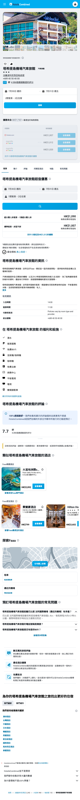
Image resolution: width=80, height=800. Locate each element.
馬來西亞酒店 (8, 747)
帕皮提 (47, 793)
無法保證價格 (43, 763)
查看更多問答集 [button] (40, 635)
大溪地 (35, 793)
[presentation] (22, 58)
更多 (4, 290)
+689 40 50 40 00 (11, 78)
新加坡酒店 (7, 739)
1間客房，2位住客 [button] (13, 98)
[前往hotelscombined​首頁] (19, 4)
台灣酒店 (6, 720)
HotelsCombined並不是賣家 (41, 771)
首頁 (9, 793)
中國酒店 (6, 724)
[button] (5, 4)
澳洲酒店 (6, 717)
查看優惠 (38, 486)
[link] (14, 493)
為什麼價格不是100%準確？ (41, 780)
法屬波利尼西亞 (20, 793)
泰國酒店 (6, 750)
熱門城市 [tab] (20, 703)
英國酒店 (6, 735)
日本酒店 (6, 728)
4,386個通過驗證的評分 (22, 82)
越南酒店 (6, 743)
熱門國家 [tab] (8, 703)
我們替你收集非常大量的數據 (41, 775)
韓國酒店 (6, 732)
